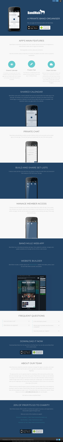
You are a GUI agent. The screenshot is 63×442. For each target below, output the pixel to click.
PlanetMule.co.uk (29, 439)
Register (54, 0)
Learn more (48, 441)
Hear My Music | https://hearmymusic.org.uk (31, 420)
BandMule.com (7, 439)
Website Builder (33, 264)
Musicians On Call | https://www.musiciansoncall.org (31, 422)
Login (57, 0)
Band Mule (36, 12)
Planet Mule (13, 439)
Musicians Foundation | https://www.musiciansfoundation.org (31, 417)
